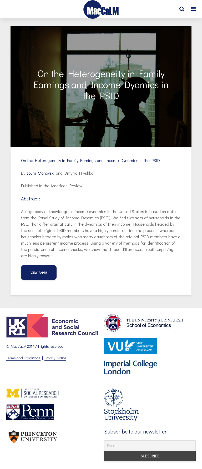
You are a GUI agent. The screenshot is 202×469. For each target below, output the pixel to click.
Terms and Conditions (23, 357)
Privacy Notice (55, 357)
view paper (39, 272)
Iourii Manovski (41, 173)
